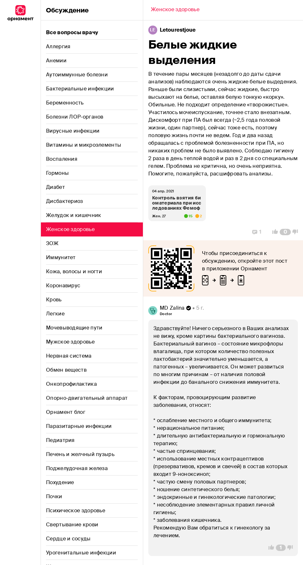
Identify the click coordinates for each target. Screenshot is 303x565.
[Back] (175, 10)
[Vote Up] (273, 232)
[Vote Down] (297, 232)
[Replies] (257, 232)
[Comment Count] (285, 232)
